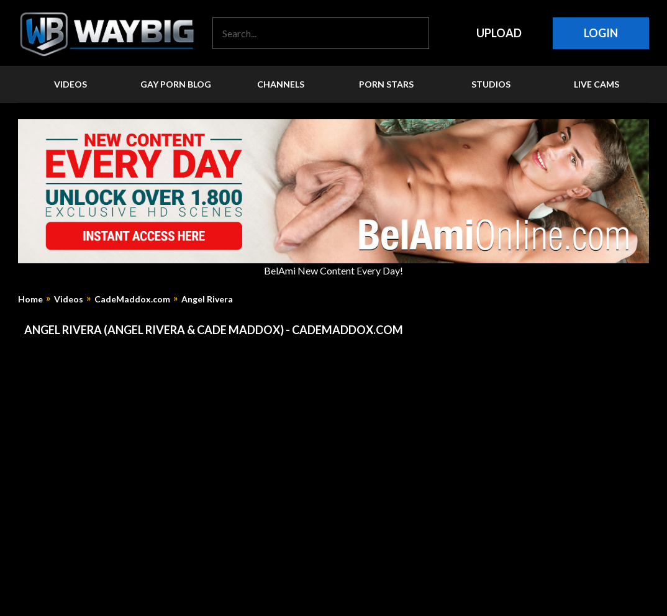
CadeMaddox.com (132, 299)
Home (30, 299)
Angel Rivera (207, 299)
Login (601, 33)
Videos (68, 299)
